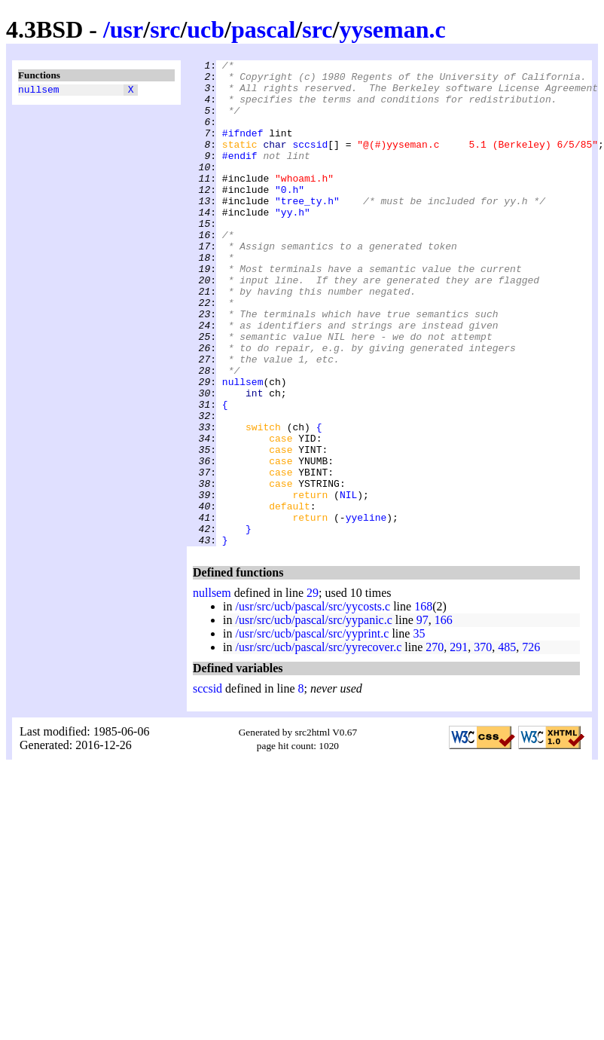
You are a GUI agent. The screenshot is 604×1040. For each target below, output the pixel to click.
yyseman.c (392, 29)
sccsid (310, 162)
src (165, 29)
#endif (240, 175)
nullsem (38, 91)
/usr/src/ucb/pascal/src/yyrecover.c (318, 744)
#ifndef (243, 148)
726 (531, 744)
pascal (263, 29)
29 (313, 690)
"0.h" (289, 216)
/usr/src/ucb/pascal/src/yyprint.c (312, 730)
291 (459, 744)
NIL (348, 582)
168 (423, 703)
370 (483, 744)
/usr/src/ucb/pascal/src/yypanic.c (313, 717)
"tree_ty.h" (307, 230)
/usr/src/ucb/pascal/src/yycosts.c (312, 703)
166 (444, 717)
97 (422, 717)
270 (435, 744)
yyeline (366, 609)
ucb (205, 29)
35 (419, 730)
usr (126, 29)
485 (507, 744)
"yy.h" (292, 243)
